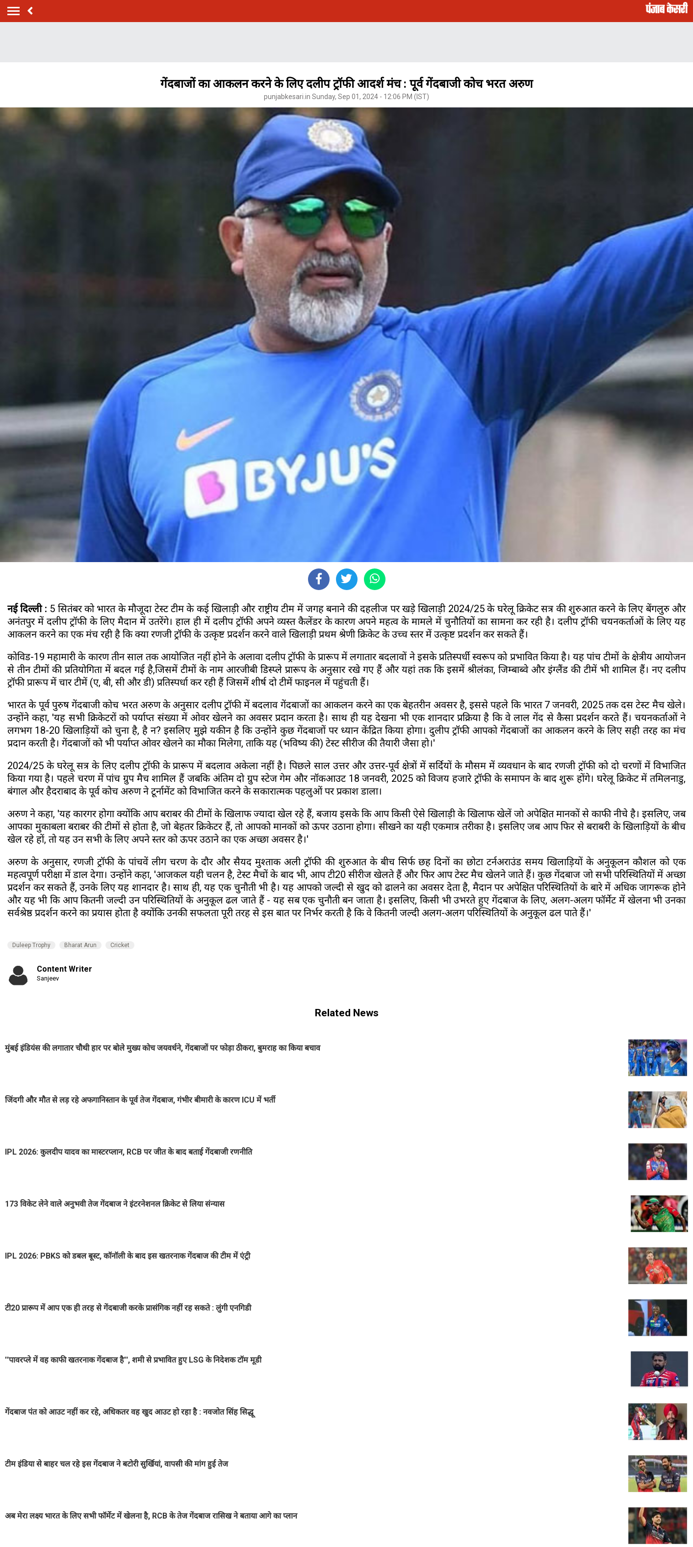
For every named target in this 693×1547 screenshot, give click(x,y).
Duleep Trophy (31, 945)
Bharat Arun (80, 945)
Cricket (119, 945)
